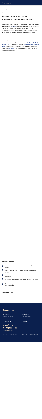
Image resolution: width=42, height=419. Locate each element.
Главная (3, 10)
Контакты (24, 321)
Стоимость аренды (8, 316)
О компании (6, 314)
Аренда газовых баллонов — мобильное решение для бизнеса (17, 12)
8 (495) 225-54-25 (10, 328)
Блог (9, 10)
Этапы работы (7, 321)
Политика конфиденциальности (30, 334)
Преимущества (7, 319)
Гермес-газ (14, 26)
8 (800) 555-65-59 (32, 42)
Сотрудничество (26, 316)
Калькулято (25, 314)
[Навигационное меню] (39, 2)
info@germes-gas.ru (8, 330)
